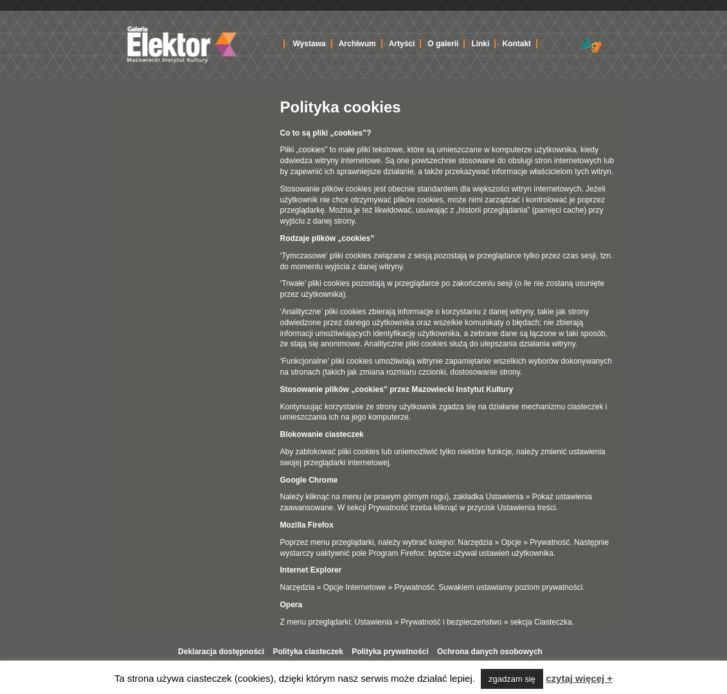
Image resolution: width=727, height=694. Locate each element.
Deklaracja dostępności (221, 651)
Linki (480, 43)
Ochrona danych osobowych (490, 651)
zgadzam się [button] (512, 679)
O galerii (442, 43)
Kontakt (516, 43)
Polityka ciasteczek (308, 651)
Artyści (402, 43)
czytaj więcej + (579, 678)
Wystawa (309, 43)
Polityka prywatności (390, 651)
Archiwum (357, 43)
